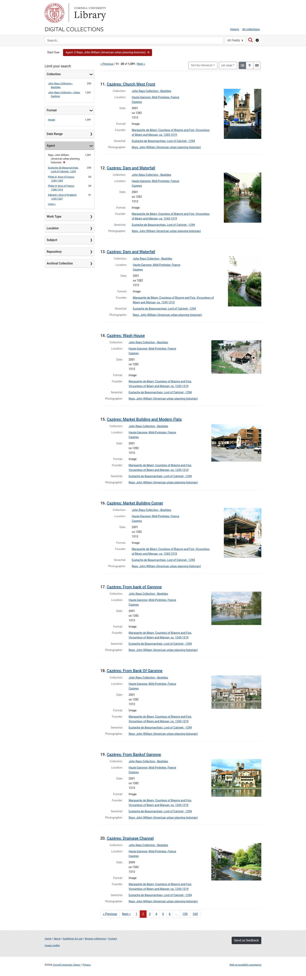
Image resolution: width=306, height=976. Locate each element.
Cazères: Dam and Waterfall (131, 168)
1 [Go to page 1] (136, 914)
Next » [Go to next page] (126, 914)
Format (52, 110)
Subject (52, 240)
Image (51, 119)
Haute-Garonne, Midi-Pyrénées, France (155, 97)
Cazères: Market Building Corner (135, 503)
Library (89, 13)
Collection (54, 74)
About (57, 938)
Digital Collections (74, 29)
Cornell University (54, 13)
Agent (51, 145)
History (234, 29)
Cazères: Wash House (126, 335)
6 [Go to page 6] (170, 914)
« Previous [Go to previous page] (110, 914)
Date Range (55, 134)
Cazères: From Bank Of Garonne (134, 670)
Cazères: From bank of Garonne (134, 587)
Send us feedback (246, 940)
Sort (202, 65)
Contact (112, 938)
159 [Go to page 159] (185, 914)
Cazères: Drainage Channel (130, 838)
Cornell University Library (66, 964)
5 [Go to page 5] (163, 914)
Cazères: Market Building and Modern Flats (144, 419)
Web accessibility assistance (245, 964)
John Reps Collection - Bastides (151, 91)
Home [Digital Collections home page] (48, 938)
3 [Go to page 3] (150, 914)
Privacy (87, 964)
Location (53, 228)
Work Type (54, 216)
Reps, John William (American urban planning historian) (166, 147)
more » (52, 204)
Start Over (53, 52)
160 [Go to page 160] (195, 914)
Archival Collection (60, 263)
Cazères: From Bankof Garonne (134, 754)
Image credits (52, 945)
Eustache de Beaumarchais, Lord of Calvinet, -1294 (163, 141)
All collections (251, 29)
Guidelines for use (73, 938)
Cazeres (137, 102)
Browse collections (95, 938)
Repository (54, 252)
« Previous (107, 64)
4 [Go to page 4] (156, 914)
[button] (107, 52)
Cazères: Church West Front (131, 84)
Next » (141, 64)
